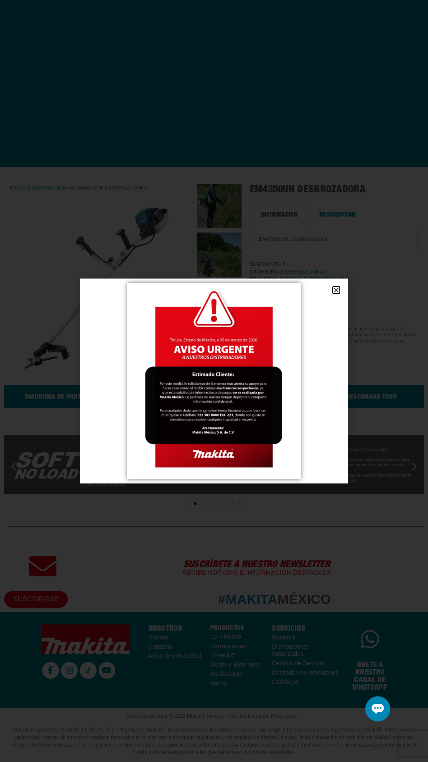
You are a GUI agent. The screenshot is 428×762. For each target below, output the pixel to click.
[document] (214, 381)
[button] (336, 290)
